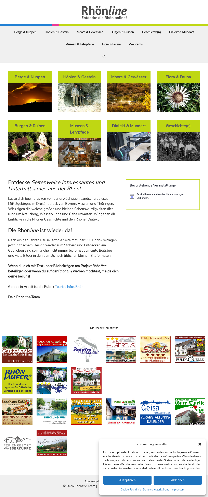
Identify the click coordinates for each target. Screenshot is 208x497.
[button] (200, 444)
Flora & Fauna (111, 44)
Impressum (177, 490)
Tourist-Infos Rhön (69, 286)
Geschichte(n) (151, 32)
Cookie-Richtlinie (131, 490)
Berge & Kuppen (25, 32)
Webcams (136, 44)
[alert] (163, 196)
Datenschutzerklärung (156, 490)
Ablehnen (178, 480)
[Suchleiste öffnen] (104, 56)
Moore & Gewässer (90, 32)
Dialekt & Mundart (181, 32)
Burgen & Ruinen (122, 32)
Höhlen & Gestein (57, 32)
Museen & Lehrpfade (79, 44)
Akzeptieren (127, 480)
